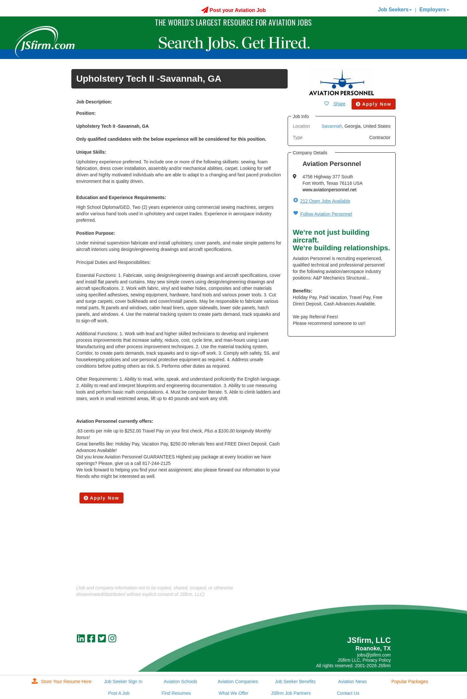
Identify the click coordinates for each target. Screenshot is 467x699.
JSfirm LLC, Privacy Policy (364, 660)
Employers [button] (434, 9)
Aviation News (352, 681)
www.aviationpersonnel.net (330, 189)
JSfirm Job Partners (291, 693)
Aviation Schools (180, 681)
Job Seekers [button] (395, 9)
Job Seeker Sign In (123, 681)
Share (339, 103)
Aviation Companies (238, 681)
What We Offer (233, 693)
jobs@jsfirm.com (374, 655)
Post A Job (119, 693)
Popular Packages (409, 681)
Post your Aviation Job (233, 10)
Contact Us (348, 693)
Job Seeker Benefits (295, 681)
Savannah (331, 126)
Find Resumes (176, 693)
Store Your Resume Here (61, 681)
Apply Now (101, 498)
